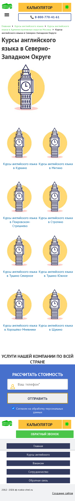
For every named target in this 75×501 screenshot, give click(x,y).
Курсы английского (38, 454)
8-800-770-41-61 (44, 17)
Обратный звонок (45, 434)
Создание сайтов (62, 493)
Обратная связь (38, 480)
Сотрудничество (38, 472)
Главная (38, 446)
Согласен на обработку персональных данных (39, 410)
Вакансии (38, 463)
